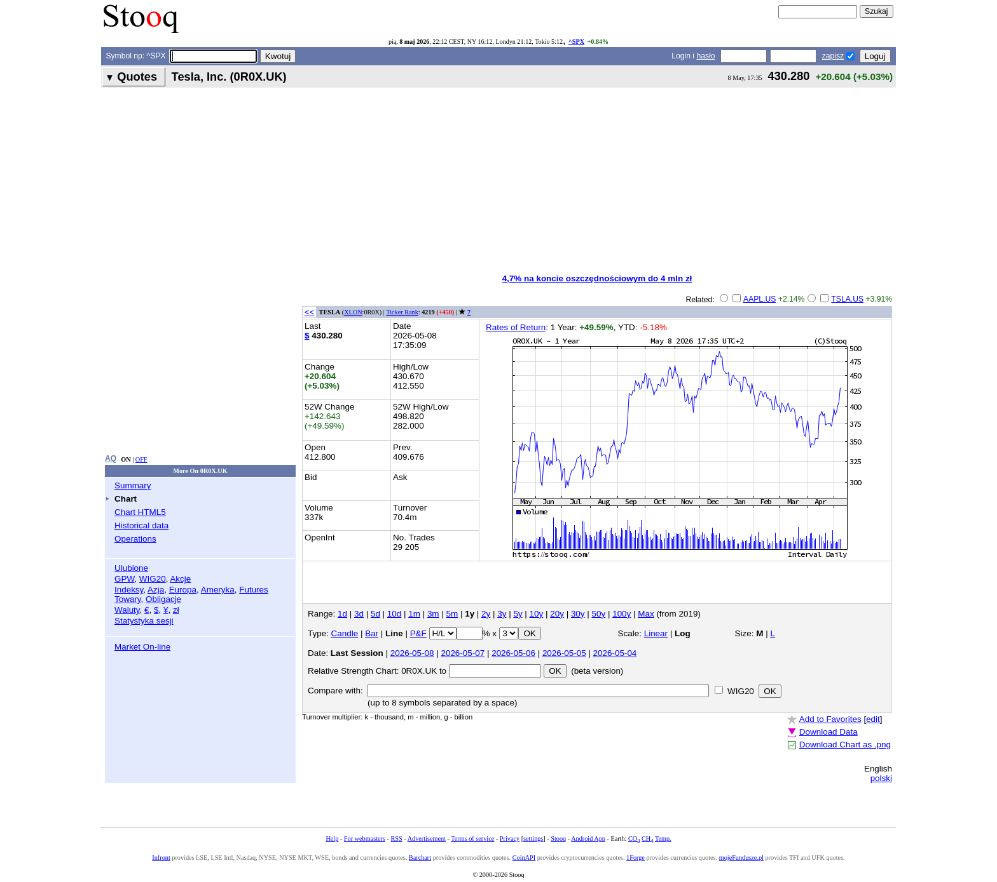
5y (517, 613)
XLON (353, 312)
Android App (588, 838)
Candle (345, 633)
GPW (124, 579)
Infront (161, 857)
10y (537, 613)
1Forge (635, 857)
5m (452, 613)
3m (433, 613)
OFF (141, 459)
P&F (418, 633)
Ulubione (131, 568)
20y (557, 613)
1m (414, 613)
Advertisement (427, 838)
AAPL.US (759, 299)
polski (881, 778)
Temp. (663, 838)
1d (342, 613)
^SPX (576, 41)
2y (485, 613)
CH (647, 838)
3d (359, 613)
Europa (182, 589)
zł (176, 610)
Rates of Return (516, 327)
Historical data (141, 525)
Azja (156, 589)
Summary (132, 485)
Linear (656, 633)
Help (332, 838)
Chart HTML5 (140, 512)
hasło (705, 55)
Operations (135, 539)
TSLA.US (847, 299)
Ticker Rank (402, 312)
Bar (371, 633)
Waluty (127, 610)
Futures (253, 589)
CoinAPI (523, 857)
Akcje (180, 579)
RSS (396, 838)
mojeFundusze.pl (741, 857)
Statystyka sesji (144, 620)
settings (533, 838)
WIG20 (152, 579)
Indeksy (128, 589)
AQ (110, 458)
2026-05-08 (412, 653)
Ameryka (218, 589)
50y (599, 613)
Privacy (509, 838)
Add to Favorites (830, 719)
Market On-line (142, 646)
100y (621, 613)
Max (646, 613)
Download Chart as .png (845, 744)
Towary (127, 599)
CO (634, 838)
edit (873, 719)
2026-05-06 (513, 653)
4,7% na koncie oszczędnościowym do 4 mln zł (597, 278)
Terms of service (472, 838)
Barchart (420, 857)
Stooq (558, 838)
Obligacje (163, 599)
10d (394, 613)
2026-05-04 (615, 653)
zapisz (833, 55)
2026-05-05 (564, 653)
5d (375, 613)
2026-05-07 (463, 653)
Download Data (828, 732)
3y (501, 613)
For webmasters (364, 838)
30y (578, 613)
